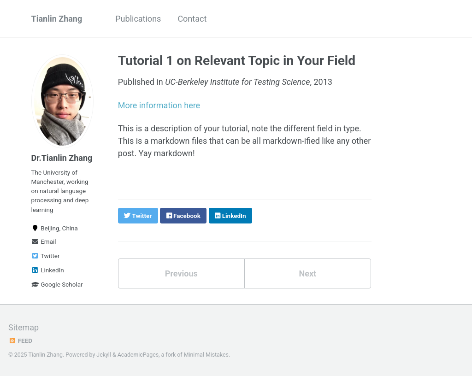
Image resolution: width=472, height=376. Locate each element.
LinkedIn (47, 270)
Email (43, 241)
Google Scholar (57, 284)
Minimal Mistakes (206, 355)
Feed (20, 340)
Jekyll (103, 355)
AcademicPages (138, 355)
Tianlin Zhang (57, 19)
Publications (138, 19)
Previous (181, 273)
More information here (159, 105)
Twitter (45, 255)
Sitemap (23, 327)
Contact (191, 19)
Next (307, 273)
